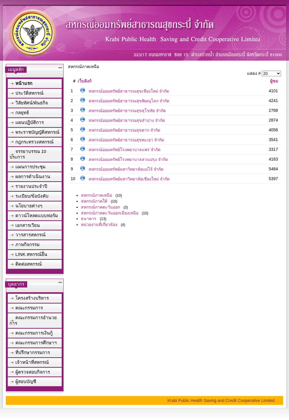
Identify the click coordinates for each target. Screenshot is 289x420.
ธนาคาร (88, 218)
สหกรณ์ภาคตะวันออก (100, 207)
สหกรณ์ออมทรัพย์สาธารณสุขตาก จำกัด (124, 130)
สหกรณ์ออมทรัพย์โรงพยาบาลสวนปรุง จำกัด (128, 159)
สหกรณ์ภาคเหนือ (96, 195)
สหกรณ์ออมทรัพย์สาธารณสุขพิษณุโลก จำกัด (129, 100)
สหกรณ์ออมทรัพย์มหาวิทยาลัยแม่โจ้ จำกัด (126, 169)
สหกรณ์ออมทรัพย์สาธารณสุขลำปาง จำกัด (127, 120)
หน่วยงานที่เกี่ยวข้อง (99, 224)
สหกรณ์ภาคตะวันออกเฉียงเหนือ (109, 213)
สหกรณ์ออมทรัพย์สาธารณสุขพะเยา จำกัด (126, 140)
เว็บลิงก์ (84, 81)
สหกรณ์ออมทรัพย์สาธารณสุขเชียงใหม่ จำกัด (129, 91)
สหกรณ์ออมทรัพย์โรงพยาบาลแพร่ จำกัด (124, 149)
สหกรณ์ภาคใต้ (94, 201)
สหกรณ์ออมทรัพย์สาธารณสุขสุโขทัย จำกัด (127, 110)
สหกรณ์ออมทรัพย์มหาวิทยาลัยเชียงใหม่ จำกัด (129, 179)
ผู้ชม (274, 81)
